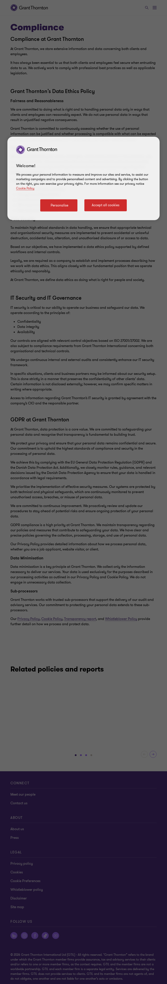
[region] (83, 178)
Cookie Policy (25, 188)
